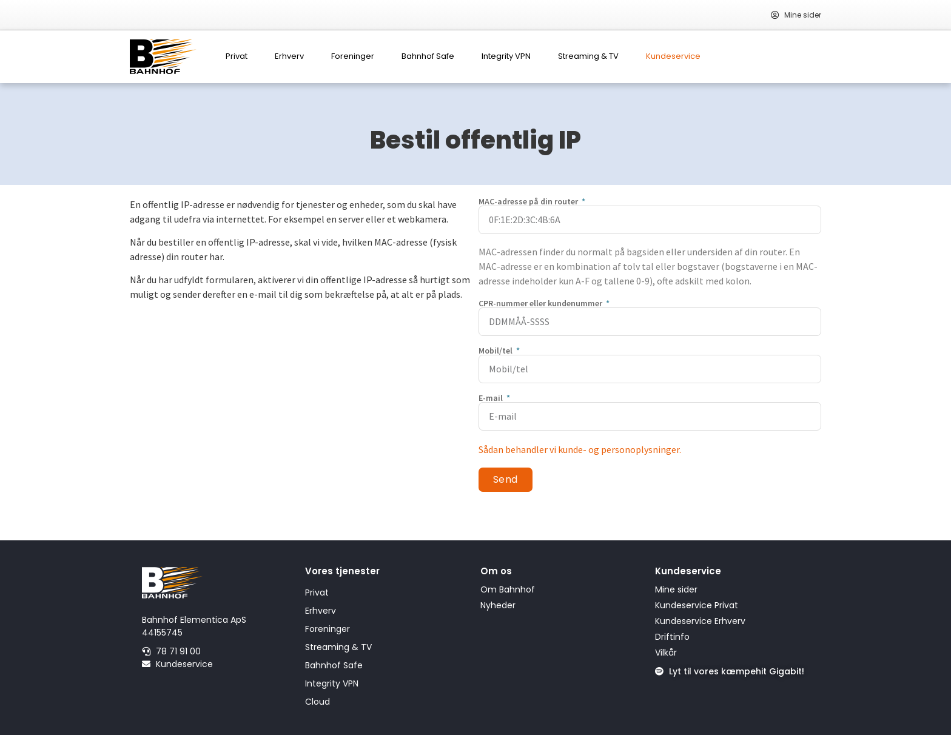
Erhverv (289, 56)
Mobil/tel (496, 350)
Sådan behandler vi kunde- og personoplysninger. (580, 449)
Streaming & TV (588, 56)
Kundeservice (673, 56)
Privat (236, 56)
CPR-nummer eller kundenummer (541, 303)
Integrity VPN (506, 56)
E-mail (492, 398)
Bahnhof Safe (428, 56)
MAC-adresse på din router (529, 201)
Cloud (317, 702)
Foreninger (352, 56)
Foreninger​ (327, 629)
